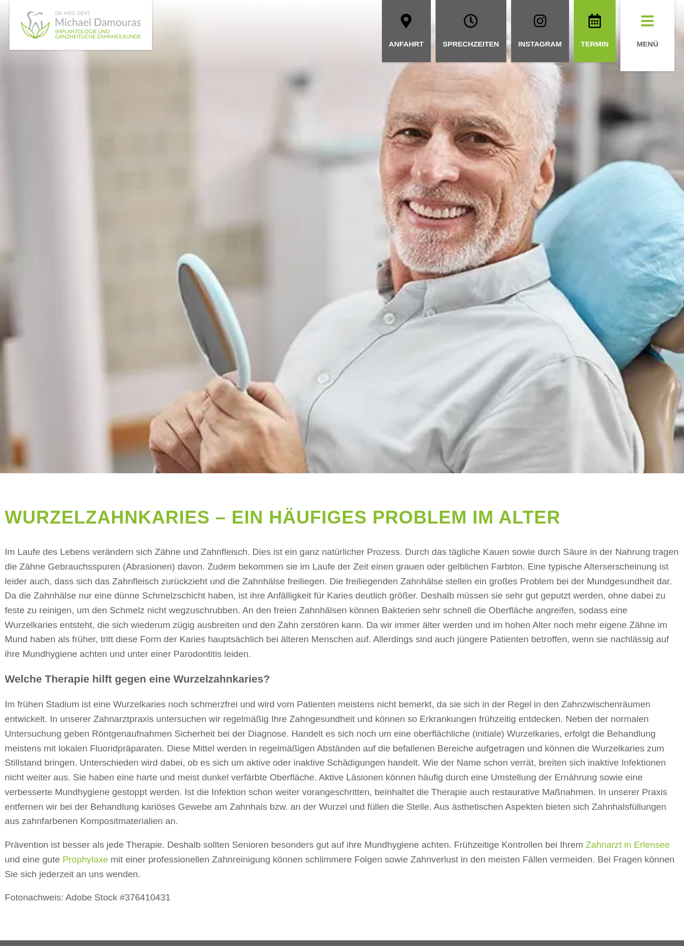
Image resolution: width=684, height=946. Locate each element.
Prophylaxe (85, 859)
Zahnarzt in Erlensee (628, 845)
